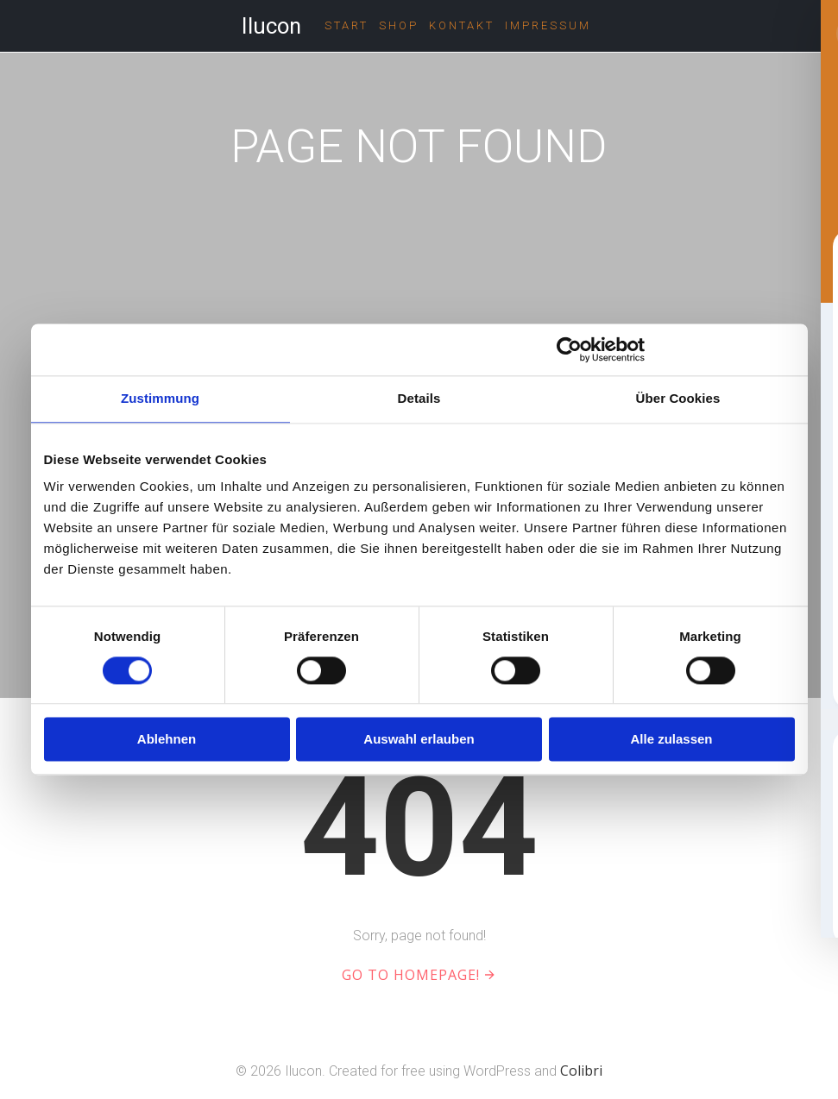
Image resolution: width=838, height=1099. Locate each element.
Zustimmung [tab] (160, 398)
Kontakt (462, 25)
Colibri (581, 1070)
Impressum (548, 25)
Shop (399, 25)
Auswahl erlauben (418, 739)
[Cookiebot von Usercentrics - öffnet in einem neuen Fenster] (569, 349)
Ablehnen (166, 739)
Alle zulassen (671, 739)
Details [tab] (419, 398)
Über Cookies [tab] (678, 398)
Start (346, 25)
